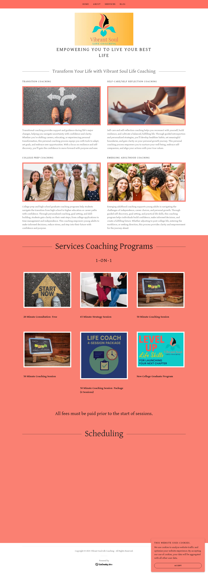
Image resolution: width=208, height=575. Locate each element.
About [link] (97, 4)
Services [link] (110, 4)
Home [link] (86, 4)
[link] (104, 30)
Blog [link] (122, 4)
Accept (168, 565)
